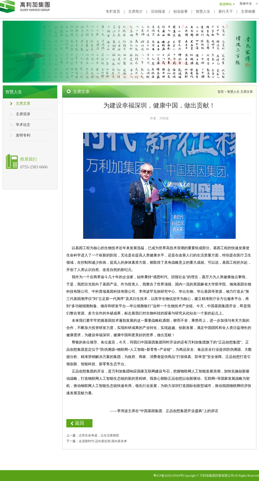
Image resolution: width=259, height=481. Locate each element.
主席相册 (248, 11)
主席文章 (23, 103)
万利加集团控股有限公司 (217, 475)
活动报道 (158, 11)
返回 (79, 423)
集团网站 (225, 4)
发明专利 (23, 135)
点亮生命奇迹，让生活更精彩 (99, 435)
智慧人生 (203, 11)
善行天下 (225, 11)
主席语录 (23, 114)
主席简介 (135, 11)
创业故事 (180, 11)
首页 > (222, 92)
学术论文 (23, 125)
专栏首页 (113, 11)
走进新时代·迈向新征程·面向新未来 (103, 441)
